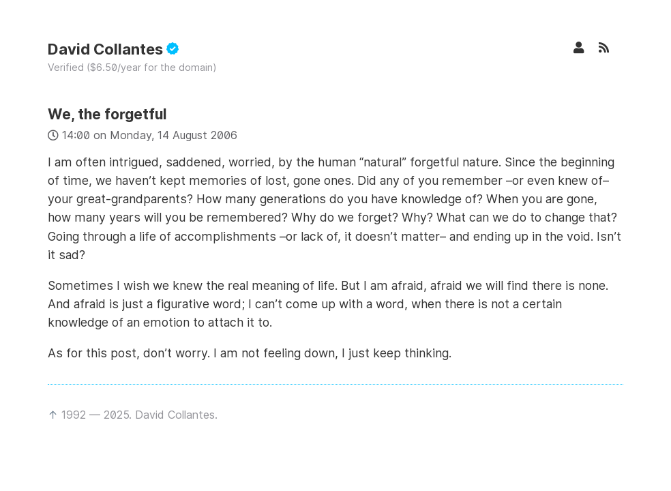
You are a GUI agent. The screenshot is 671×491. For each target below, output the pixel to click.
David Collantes (113, 49)
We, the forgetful (107, 114)
